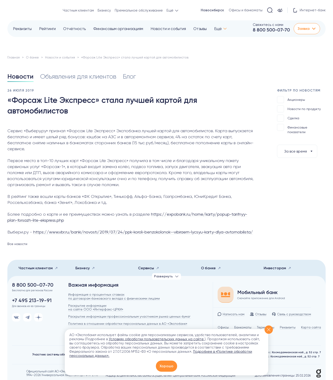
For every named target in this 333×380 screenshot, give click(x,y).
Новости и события (168, 28)
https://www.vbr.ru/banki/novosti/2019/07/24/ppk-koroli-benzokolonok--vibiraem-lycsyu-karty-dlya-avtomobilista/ (143, 232)
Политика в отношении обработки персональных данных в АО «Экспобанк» (127, 323)
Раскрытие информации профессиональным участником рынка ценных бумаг (129, 316)
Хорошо (166, 366)
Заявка (307, 28)
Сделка (288, 118)
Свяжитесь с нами (268, 25)
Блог (129, 76)
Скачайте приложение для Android (261, 298)
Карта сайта (311, 327)
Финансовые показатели (292, 129)
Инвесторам (277, 268)
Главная (13, 57)
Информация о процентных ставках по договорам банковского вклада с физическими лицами (114, 296)
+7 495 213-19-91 (32, 300)
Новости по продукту (299, 108)
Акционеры (291, 99)
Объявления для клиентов (78, 76)
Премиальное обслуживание (139, 10)
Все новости (17, 244)
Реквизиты (22, 28)
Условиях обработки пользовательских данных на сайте (157, 339)
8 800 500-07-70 (271, 30)
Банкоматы (242, 327)
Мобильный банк (257, 292)
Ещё (218, 28)
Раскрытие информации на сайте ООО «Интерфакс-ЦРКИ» (95, 307)
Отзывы (200, 28)
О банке (32, 57)
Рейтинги (47, 28)
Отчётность (74, 28)
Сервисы (148, 268)
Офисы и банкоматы (245, 10)
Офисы (223, 327)
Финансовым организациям (118, 28)
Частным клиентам (78, 10)
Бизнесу (104, 10)
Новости (20, 76)
